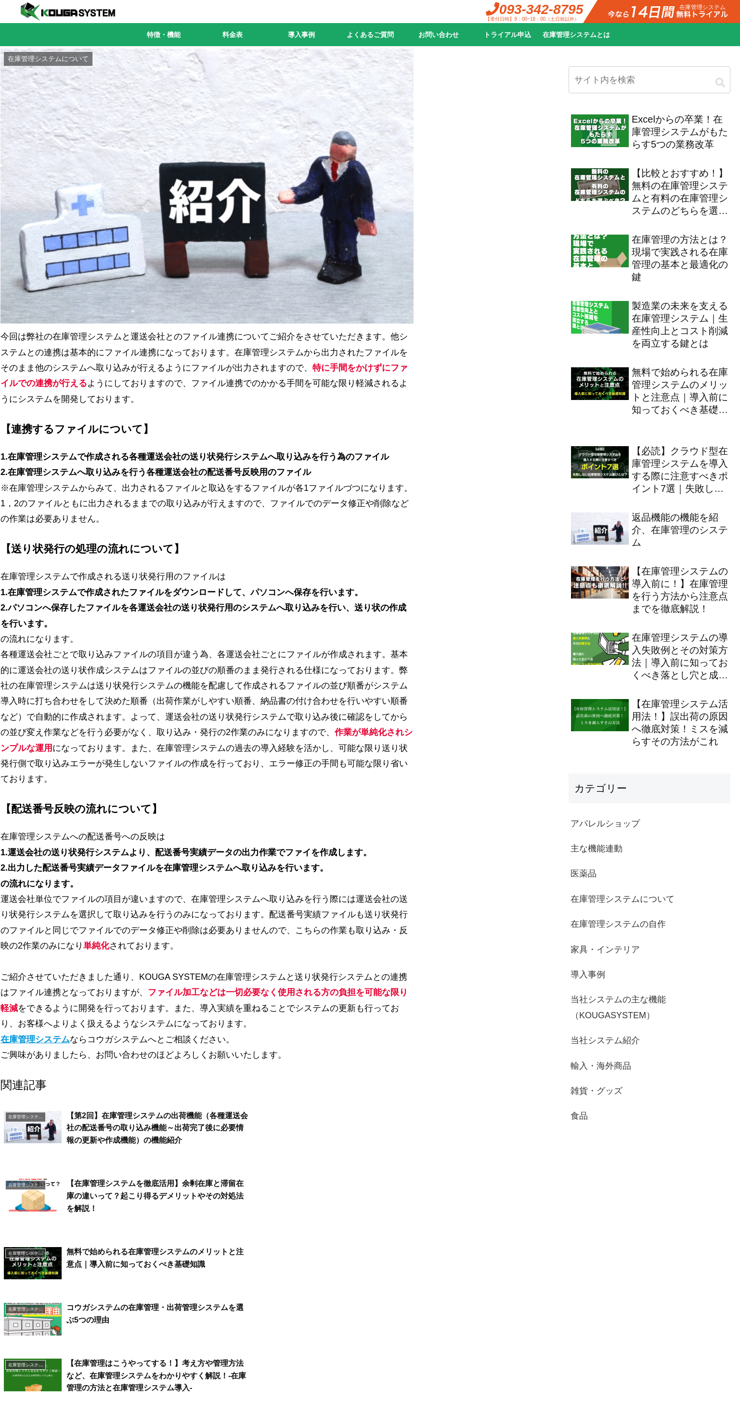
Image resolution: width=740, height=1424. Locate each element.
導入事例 (301, 34)
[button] (720, 82)
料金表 (232, 34)
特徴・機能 (164, 34)
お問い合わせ (438, 34)
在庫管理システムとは (576, 34)
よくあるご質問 (370, 34)
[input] (649, 79)
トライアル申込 (507, 34)
